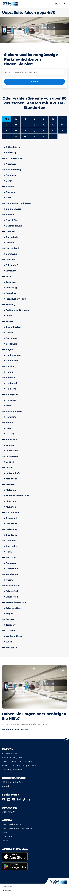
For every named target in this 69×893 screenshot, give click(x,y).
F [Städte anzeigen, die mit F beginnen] (62, 119)
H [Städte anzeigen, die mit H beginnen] (16, 125)
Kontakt (6, 786)
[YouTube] (13, 799)
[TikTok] (24, 799)
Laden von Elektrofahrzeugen (17, 761)
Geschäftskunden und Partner (17, 828)
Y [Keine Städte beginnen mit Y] (43, 136)
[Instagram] (18, 799)
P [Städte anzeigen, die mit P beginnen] (25, 130)
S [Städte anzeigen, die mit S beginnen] (53, 130)
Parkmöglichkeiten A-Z (14, 769)
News (5, 840)
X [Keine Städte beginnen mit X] (34, 136)
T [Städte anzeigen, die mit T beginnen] (62, 130)
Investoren (7, 836)
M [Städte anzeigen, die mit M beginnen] (62, 125)
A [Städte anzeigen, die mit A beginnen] (16, 119)
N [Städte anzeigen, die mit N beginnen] (7, 130)
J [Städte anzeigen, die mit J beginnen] (34, 125)
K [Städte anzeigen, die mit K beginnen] (44, 125)
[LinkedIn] (8, 799)
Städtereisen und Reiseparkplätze (19, 765)
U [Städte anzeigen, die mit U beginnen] (7, 136)
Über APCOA (8, 812)
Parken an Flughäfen (12, 757)
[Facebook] (3, 799)
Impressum (7, 890)
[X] (29, 799)
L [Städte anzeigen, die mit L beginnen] (53, 125)
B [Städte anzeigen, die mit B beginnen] (25, 119)
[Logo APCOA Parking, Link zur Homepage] (10, 4)
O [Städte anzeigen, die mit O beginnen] (16, 130)
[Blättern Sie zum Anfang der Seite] (66, 739)
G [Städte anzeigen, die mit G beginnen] (6, 125)
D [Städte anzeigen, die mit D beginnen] (44, 119)
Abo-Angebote (9, 753)
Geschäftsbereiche (11, 824)
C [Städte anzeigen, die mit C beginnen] (34, 119)
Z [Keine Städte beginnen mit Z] (53, 136)
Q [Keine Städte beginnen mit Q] (34, 130)
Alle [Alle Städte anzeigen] (7, 119)
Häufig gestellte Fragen (14, 782)
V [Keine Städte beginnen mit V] (16, 136)
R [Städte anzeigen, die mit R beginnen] (44, 130)
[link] (34, 147)
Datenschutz (7, 886)
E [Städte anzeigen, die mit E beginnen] (53, 119)
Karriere (6, 832)
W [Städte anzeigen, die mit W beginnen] (25, 136)
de (58, 4)
